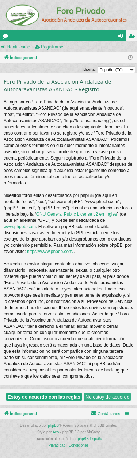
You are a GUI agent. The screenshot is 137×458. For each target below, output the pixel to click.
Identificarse (18, 47)
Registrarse (52, 47)
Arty (56, 432)
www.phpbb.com (20, 226)
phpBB (53, 426)
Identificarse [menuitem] (122, 37)
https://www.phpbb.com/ (50, 251)
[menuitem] (105, 414)
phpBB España (90, 439)
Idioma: (89, 69)
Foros (7, 37)
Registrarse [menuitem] (133, 37)
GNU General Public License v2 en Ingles (76, 214)
